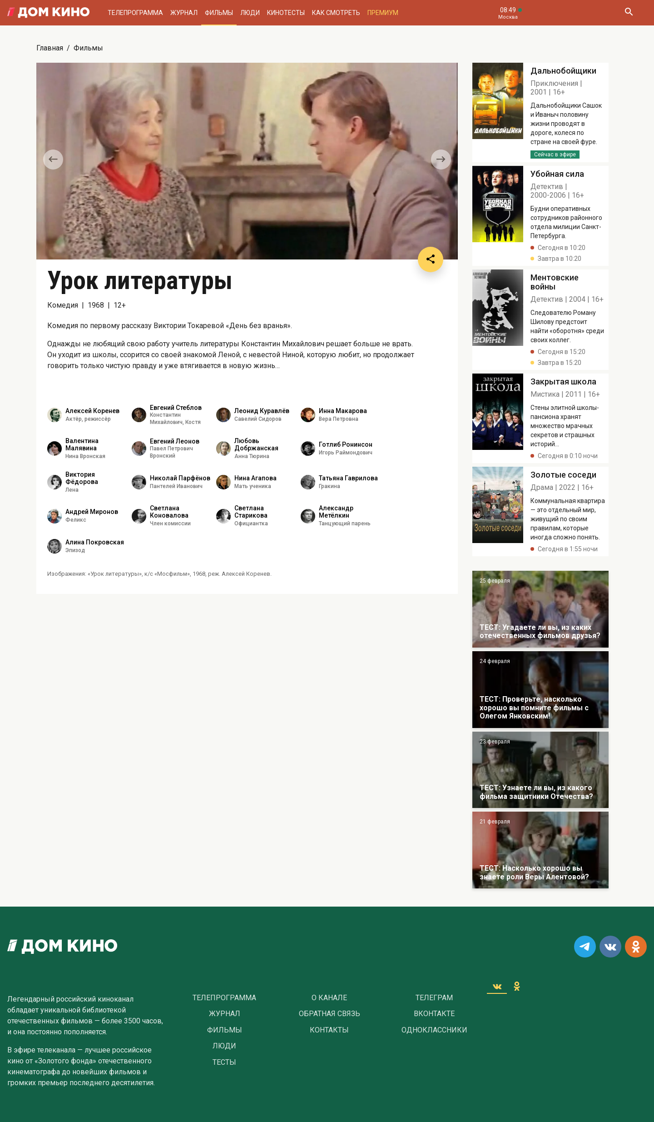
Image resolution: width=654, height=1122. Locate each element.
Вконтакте (434, 1014)
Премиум (382, 12)
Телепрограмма (135, 12)
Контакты (329, 1030)
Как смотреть (336, 12)
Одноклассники (434, 1030)
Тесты (224, 1062)
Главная (49, 48)
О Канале (329, 998)
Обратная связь (329, 1014)
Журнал (184, 12)
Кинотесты (286, 12)
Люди (250, 12)
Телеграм (434, 998)
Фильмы (219, 12)
